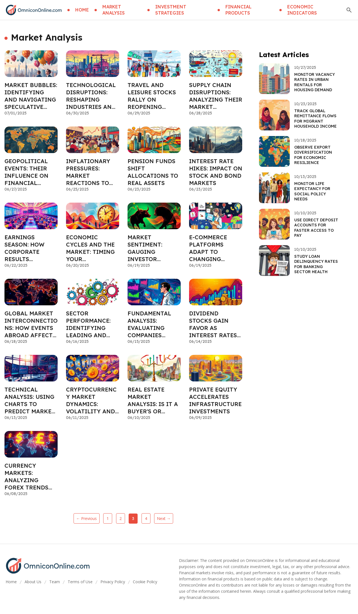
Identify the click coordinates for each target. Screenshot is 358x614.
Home (11, 581)
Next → (164, 518)
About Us (33, 581)
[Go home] (34, 10)
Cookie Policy (145, 581)
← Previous (86, 518)
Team (54, 581)
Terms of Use (80, 581)
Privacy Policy (112, 581)
